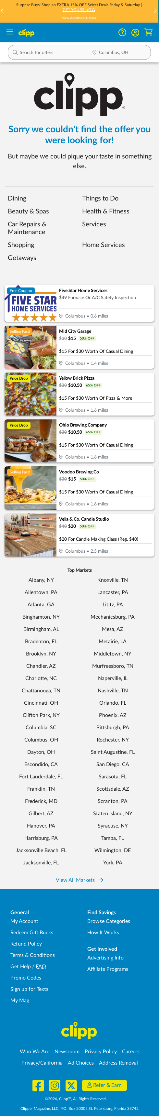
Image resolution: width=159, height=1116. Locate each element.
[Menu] (9, 32)
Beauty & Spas (28, 211)
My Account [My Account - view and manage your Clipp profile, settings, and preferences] (24, 921)
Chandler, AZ (41, 666)
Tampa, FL (112, 838)
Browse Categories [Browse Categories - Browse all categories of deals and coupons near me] (108, 921)
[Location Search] (119, 53)
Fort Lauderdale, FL (41, 776)
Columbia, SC (41, 727)
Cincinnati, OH (41, 703)
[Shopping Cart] (148, 32)
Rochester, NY (113, 739)
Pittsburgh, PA (112, 727)
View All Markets (79, 880)
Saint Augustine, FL (113, 752)
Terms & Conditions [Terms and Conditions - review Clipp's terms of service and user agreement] (32, 955)
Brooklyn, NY (41, 653)
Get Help (20, 966)
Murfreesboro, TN (112, 666)
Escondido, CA (41, 764)
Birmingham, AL (41, 629)
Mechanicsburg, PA (113, 617)
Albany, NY (41, 580)
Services (94, 224)
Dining (17, 198)
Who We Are (34, 1051)
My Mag (19, 1000)
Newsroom (67, 1051)
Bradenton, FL (41, 641)
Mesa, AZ (112, 629)
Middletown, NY (112, 653)
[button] (155, 11)
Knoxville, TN (112, 580)
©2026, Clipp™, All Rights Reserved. (76, 1099)
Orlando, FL (112, 703)
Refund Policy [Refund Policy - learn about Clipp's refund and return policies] (26, 944)
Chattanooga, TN (41, 690)
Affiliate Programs (107, 969)
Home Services (103, 245)
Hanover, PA (41, 826)
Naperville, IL (113, 678)
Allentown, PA (41, 592)
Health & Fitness (105, 211)
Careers (131, 1051)
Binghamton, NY (41, 617)
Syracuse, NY (113, 826)
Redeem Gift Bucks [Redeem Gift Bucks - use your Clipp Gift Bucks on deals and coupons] (31, 932)
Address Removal (118, 1063)
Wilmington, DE (112, 850)
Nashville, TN (113, 690)
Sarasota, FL (113, 776)
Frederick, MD (41, 801)
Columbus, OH (41, 739)
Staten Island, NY (112, 813)
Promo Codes (25, 978)
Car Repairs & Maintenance (27, 228)
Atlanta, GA (41, 604)
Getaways (22, 258)
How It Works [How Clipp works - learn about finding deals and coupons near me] (103, 932)
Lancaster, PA (112, 592)
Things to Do (100, 198)
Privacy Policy (101, 1051)
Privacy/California (42, 1063)
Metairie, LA (113, 641)
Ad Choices (81, 1063)
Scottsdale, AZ (112, 789)
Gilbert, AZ (41, 813)
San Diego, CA (112, 764)
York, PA (112, 862)
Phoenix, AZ (113, 715)
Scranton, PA (113, 801)
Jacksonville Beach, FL (41, 850)
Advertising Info (105, 957)
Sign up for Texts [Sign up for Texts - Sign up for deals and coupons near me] (29, 989)
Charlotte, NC (41, 678)
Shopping (21, 245)
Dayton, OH (41, 752)
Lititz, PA (113, 604)
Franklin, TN (41, 789)
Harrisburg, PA (41, 838)
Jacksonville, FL (41, 862)
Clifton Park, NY (41, 715)
